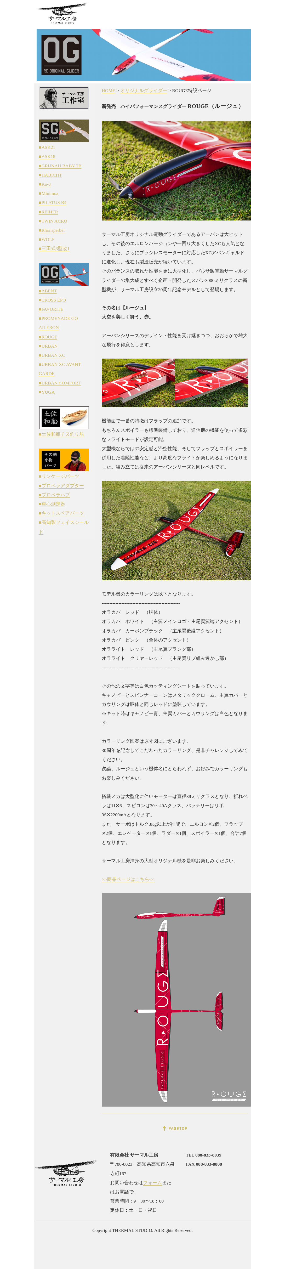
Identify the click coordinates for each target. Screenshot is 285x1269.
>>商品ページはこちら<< (128, 879)
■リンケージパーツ (59, 476)
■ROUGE (48, 336)
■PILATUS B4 (52, 202)
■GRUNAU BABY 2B (60, 165)
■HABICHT (50, 175)
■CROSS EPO (52, 300)
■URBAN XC (52, 355)
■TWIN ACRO (53, 221)
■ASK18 (47, 156)
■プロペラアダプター (61, 485)
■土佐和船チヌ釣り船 (61, 434)
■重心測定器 (52, 504)
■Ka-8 (45, 184)
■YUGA (47, 392)
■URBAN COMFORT (60, 383)
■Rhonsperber (52, 230)
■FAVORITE (51, 309)
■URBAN (48, 346)
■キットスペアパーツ (61, 513)
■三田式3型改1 (54, 248)
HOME (108, 90)
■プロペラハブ (54, 494)
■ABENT (48, 290)
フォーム (152, 1182)
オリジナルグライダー (143, 90)
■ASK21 (47, 147)
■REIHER (48, 211)
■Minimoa (48, 193)
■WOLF (46, 239)
